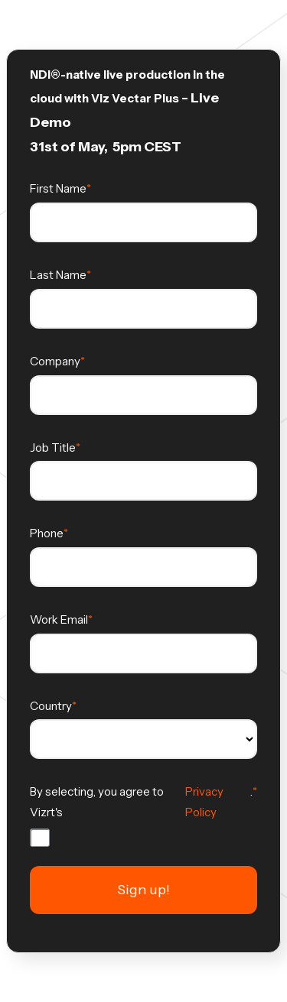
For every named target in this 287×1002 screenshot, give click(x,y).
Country (51, 706)
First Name (58, 188)
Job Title (53, 447)
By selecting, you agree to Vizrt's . (141, 802)
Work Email (59, 619)
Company (55, 361)
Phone (47, 533)
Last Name (58, 275)
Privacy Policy (204, 801)
